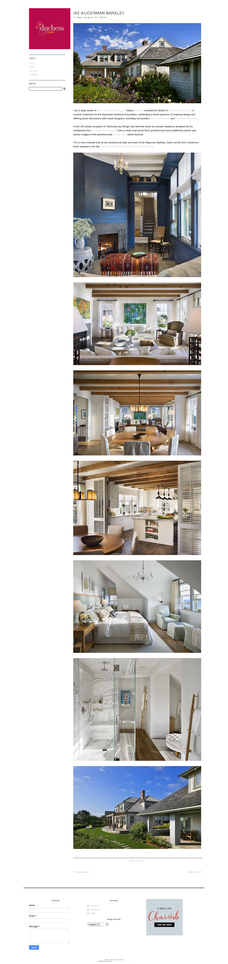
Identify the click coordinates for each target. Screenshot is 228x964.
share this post (137, 860)
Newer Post (81, 872)
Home (32, 63)
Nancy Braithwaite (160, 118)
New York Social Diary (109, 110)
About (32, 67)
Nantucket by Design (179, 110)
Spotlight (34, 74)
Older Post (194, 872)
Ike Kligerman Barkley (103, 130)
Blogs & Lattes (121, 961)
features (139, 110)
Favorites (34, 71)
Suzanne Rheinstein (186, 118)
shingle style (119, 134)
